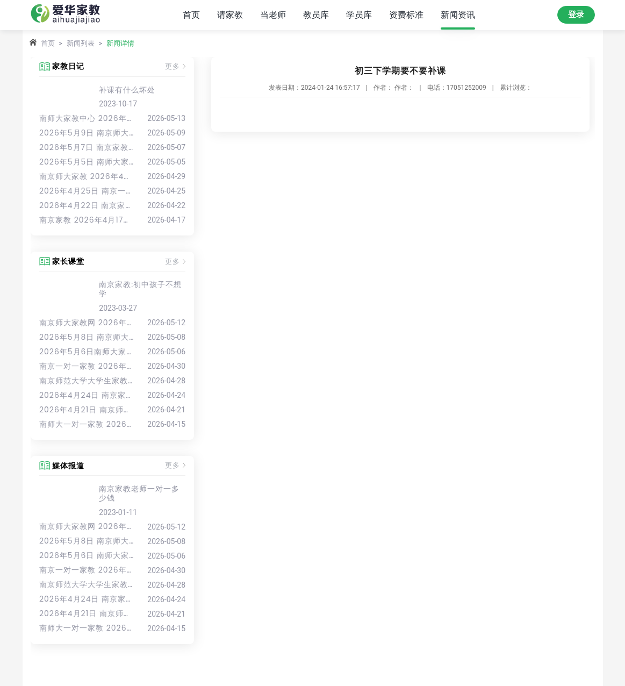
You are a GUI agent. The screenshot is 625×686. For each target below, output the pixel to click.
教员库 (316, 15)
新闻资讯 (458, 15)
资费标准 (406, 15)
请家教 (230, 15)
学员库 (359, 15)
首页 (191, 15)
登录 (576, 14)
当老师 (273, 15)
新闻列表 (81, 43)
